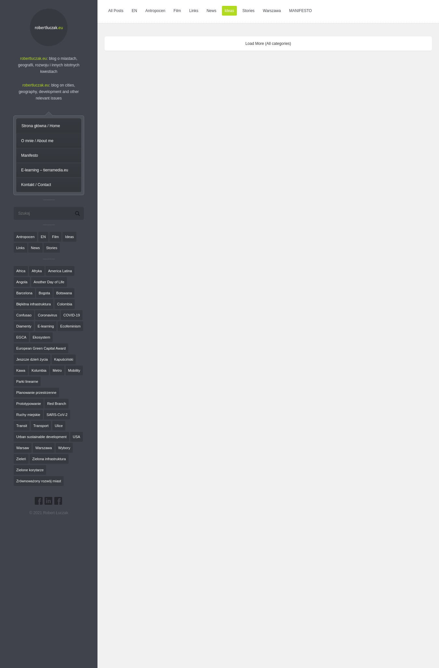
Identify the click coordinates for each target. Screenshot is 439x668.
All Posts (115, 10)
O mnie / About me (37, 141)
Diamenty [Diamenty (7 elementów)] (23, 326)
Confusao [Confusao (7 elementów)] (24, 315)
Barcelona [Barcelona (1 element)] (24, 293)
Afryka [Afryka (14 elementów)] (37, 271)
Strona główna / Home (40, 126)
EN (134, 10)
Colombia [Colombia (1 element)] (64, 304)
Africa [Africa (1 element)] (20, 271)
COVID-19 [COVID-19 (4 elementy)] (71, 315)
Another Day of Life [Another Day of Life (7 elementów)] (49, 282)
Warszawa (272, 10)
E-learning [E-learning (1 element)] (46, 326)
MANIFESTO (300, 10)
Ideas (229, 10)
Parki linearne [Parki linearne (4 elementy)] (27, 381)
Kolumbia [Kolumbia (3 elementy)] (39, 370)
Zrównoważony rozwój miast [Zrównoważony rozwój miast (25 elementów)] (38, 481)
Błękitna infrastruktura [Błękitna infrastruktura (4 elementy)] (33, 304)
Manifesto (29, 155)
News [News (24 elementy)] (35, 248)
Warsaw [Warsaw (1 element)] (22, 448)
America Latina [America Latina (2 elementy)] (60, 271)
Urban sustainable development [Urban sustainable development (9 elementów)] (41, 437)
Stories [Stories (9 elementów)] (51, 248)
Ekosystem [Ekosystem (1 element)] (41, 337)
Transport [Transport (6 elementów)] (41, 426)
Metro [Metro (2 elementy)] (57, 370)
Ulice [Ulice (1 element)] (59, 426)
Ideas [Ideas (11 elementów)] (69, 237)
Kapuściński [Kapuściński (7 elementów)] (63, 359)
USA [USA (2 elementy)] (76, 437)
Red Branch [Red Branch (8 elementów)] (56, 404)
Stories (248, 10)
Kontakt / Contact (36, 184)
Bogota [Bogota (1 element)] (44, 293)
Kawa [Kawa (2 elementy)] (20, 370)
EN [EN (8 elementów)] (43, 237)
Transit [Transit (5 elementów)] (21, 426)
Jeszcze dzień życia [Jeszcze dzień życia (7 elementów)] (32, 359)
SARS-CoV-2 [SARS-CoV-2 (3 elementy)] (56, 415)
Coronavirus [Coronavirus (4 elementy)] (47, 315)
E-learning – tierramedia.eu (44, 170)
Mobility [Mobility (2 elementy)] (74, 370)
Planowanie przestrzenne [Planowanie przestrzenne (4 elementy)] (36, 392)
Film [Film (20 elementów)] (55, 237)
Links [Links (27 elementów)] (20, 248)
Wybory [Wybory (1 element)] (64, 448)
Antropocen (155, 10)
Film (177, 10)
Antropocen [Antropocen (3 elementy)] (25, 237)
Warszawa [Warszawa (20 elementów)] (43, 448)
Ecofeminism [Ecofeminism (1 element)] (70, 326)
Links (193, 10)
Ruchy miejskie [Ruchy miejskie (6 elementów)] (28, 415)
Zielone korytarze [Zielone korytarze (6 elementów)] (30, 470)
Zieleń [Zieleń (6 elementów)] (21, 459)
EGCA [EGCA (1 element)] (21, 337)
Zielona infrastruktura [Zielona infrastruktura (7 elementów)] (49, 459)
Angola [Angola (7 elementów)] (21, 282)
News (211, 10)
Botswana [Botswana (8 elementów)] (64, 293)
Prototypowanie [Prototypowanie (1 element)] (28, 404)
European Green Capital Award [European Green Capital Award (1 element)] (41, 348)
